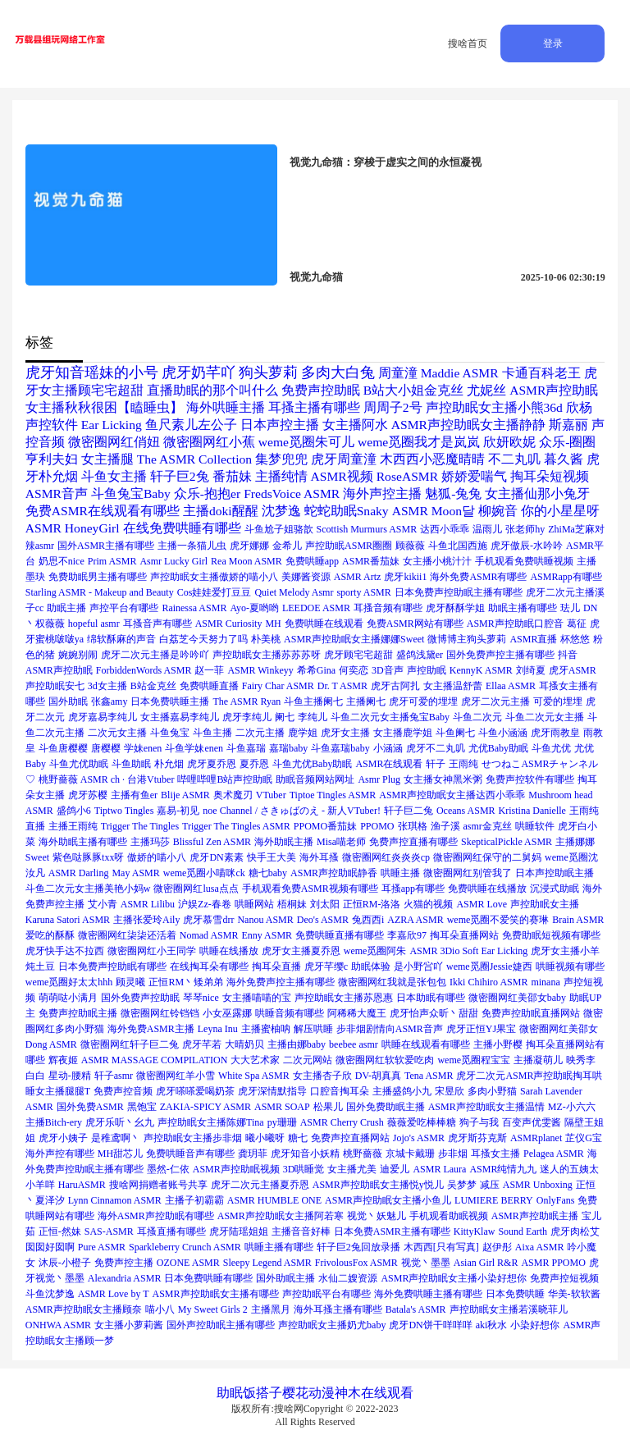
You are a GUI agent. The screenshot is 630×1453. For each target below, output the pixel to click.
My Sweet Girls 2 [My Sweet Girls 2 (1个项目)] (213, 1309)
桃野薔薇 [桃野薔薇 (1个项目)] (362, 1153)
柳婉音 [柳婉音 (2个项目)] (498, 511)
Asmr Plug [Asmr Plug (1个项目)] (379, 779)
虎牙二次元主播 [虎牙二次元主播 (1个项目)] (495, 701)
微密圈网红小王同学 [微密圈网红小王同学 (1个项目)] (151, 951)
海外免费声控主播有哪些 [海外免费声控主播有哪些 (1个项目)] (280, 982)
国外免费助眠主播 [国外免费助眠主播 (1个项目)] (385, 1107)
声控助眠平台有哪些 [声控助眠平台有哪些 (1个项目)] (326, 1294)
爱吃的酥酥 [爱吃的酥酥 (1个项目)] (50, 935)
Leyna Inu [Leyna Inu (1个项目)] (218, 1029)
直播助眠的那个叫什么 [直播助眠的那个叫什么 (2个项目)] (212, 390)
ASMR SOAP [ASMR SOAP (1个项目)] (282, 1107)
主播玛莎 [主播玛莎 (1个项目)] (150, 842)
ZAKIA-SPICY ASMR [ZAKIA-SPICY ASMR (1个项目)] (205, 1107)
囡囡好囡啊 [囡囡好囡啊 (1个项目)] (50, 1247)
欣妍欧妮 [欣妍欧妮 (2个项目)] (509, 442)
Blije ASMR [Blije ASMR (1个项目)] (185, 795)
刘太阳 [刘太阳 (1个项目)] (325, 904)
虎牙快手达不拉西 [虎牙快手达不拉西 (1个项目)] (64, 951)
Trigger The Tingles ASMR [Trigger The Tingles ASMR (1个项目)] (236, 826)
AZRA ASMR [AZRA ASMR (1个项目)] (415, 919)
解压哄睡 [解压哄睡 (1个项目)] (313, 1029)
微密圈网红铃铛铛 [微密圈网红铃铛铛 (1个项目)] (160, 1013)
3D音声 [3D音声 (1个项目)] (388, 670)
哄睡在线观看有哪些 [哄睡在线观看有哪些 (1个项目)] (425, 1044)
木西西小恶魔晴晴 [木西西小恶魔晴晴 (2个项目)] (432, 459)
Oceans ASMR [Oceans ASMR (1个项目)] (465, 810)
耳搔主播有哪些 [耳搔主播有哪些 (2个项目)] (314, 407)
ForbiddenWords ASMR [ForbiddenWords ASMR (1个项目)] (144, 670)
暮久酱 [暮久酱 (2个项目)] (563, 459)
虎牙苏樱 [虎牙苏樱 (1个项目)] (87, 795)
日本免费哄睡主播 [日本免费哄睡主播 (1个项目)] (169, 701)
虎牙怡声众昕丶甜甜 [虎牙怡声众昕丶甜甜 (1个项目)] (434, 1013)
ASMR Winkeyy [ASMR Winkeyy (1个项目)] (260, 670)
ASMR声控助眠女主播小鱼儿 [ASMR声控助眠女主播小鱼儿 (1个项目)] (388, 1200)
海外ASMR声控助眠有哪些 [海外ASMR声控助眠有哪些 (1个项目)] (156, 1216)
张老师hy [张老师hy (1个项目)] (525, 529)
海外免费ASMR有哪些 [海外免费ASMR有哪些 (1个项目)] (478, 577)
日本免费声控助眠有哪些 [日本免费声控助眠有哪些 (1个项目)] (112, 966)
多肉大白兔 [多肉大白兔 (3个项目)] (338, 372)
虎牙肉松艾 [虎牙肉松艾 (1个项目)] (575, 1231)
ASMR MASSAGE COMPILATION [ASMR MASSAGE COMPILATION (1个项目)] (154, 1060)
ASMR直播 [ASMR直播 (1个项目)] (533, 639)
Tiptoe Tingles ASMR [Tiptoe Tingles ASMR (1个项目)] (333, 795)
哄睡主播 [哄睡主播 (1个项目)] (400, 873)
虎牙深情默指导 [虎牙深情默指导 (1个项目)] (272, 1091)
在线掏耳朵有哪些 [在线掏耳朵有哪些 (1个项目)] (209, 966)
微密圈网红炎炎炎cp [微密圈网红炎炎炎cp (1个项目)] (386, 857)
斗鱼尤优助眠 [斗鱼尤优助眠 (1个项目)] (78, 764)
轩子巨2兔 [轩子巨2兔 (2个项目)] (179, 476)
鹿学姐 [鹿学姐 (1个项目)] (302, 732)
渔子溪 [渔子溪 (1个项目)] (445, 826)
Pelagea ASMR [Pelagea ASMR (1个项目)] (553, 1153)
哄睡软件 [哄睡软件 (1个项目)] (535, 826)
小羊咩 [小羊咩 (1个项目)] (40, 1184)
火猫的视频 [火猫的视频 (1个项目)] (428, 904)
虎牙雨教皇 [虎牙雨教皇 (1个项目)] (555, 732)
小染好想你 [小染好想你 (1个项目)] (534, 1325)
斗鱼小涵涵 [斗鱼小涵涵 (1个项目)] (502, 732)
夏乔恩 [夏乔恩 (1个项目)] (254, 764)
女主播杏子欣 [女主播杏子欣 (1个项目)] (322, 1075)
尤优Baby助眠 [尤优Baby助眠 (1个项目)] (498, 748)
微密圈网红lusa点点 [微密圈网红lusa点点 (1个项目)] (195, 888)
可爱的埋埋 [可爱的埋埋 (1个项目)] (557, 701)
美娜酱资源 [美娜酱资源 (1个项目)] (306, 577)
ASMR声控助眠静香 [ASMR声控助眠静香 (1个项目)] (333, 873)
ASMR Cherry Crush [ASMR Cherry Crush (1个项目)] (342, 1122)
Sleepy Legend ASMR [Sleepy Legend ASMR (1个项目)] (267, 1262)
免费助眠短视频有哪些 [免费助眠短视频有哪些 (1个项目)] (551, 935)
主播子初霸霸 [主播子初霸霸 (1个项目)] (194, 1200)
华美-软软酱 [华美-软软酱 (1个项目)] (574, 1294)
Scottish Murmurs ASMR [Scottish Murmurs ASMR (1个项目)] (367, 529)
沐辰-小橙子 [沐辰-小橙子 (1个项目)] (65, 1262)
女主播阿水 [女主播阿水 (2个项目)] (355, 425)
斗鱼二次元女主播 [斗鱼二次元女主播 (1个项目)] (544, 717)
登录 (553, 43)
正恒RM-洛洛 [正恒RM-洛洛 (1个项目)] (372, 904)
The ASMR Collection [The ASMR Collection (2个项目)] (194, 459)
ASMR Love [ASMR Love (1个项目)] (481, 904)
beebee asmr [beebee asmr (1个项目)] (353, 1044)
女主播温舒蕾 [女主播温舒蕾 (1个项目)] (452, 686)
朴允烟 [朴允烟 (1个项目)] (169, 764)
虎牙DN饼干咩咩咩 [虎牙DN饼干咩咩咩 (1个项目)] (430, 1325)
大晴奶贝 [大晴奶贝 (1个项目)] (244, 1044)
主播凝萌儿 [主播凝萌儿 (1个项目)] (538, 1060)
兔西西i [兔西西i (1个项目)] (368, 919)
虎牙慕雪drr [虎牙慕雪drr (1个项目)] (208, 919)
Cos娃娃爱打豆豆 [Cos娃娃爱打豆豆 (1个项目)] (214, 592)
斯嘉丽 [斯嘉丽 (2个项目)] (568, 425)
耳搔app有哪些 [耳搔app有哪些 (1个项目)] (413, 888)
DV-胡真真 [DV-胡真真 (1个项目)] (378, 1075)
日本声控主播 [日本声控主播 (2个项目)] (279, 425)
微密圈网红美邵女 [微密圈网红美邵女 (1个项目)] (558, 1029)
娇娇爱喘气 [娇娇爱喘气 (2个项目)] (474, 476)
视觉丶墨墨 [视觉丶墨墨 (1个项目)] (425, 1262)
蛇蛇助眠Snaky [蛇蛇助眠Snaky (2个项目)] (346, 511)
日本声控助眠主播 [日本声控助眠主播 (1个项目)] (554, 873)
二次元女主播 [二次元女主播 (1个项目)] (117, 732)
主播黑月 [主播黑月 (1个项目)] (270, 1309)
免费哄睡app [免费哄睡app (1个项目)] (312, 561)
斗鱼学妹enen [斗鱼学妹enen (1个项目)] (194, 748)
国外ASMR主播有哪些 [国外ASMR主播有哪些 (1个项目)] (105, 545)
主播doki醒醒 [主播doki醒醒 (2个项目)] (220, 511)
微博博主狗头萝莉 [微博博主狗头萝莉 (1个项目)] (466, 639)
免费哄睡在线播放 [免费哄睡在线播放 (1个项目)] (487, 888)
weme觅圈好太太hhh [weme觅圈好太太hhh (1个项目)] (69, 982)
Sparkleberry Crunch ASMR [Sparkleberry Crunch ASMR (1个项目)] (185, 1247)
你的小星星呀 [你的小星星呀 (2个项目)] (560, 511)
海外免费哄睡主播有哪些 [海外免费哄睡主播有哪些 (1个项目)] (428, 1294)
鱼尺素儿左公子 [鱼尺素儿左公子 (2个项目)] (191, 425)
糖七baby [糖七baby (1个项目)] (268, 873)
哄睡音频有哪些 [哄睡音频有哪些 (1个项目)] (289, 1013)
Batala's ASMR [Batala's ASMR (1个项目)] (416, 1309)
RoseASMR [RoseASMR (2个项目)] (407, 476)
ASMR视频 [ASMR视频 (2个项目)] (342, 476)
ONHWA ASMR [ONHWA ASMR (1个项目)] (58, 1325)
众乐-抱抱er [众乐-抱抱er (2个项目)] (207, 493)
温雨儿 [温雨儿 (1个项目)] (487, 529)
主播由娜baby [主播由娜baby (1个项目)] (296, 1044)
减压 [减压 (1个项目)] (490, 1184)
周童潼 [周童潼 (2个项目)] (398, 373)
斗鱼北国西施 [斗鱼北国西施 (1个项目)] (457, 545)
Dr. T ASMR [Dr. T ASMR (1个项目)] (342, 686)
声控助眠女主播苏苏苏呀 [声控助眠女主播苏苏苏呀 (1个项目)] (266, 654)
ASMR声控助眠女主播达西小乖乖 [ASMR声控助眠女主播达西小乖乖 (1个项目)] (452, 795)
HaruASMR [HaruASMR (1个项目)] (82, 1184)
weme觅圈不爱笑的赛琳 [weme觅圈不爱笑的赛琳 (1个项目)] (498, 919)
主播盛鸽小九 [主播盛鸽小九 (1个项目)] (401, 1091)
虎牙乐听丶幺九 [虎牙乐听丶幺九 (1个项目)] (119, 1122)
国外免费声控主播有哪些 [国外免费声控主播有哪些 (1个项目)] (500, 654)
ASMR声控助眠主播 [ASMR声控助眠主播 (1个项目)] (534, 1216)
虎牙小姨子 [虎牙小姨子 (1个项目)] (63, 1138)
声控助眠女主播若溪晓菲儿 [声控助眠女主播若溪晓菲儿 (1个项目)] (509, 1309)
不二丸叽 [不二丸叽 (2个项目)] (514, 459)
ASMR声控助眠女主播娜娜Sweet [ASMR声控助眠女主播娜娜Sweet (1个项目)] (354, 639)
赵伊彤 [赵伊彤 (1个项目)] (497, 1247)
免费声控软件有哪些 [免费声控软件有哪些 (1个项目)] (530, 779)
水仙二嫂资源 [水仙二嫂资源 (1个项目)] (347, 1278)
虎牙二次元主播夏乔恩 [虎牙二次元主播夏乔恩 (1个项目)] (260, 1184)
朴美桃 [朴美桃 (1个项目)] (266, 639)
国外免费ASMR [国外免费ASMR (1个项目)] (90, 1107)
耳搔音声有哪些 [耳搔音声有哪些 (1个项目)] (157, 623)
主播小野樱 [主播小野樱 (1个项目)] (498, 1044)
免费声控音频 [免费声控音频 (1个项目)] (123, 1091)
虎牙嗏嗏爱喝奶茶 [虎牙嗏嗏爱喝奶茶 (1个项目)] (195, 1091)
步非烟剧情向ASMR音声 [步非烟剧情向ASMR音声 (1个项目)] (389, 1029)
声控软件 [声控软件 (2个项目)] (51, 425)
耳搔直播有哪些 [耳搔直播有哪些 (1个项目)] (171, 1231)
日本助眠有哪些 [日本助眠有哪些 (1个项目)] (430, 997)
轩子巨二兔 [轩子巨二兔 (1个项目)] (408, 810)
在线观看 (387, 1393)
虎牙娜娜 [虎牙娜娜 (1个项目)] (249, 545)
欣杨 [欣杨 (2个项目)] (579, 407)
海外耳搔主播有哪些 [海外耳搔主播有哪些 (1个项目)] (338, 1309)
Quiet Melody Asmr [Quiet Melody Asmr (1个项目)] (293, 592)
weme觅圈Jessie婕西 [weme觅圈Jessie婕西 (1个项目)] (489, 966)
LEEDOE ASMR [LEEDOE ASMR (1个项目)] (316, 608)
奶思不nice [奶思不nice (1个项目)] (61, 561)
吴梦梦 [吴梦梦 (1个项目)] (462, 1184)
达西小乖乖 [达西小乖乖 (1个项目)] (444, 529)
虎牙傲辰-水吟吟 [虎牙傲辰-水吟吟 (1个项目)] (527, 545)
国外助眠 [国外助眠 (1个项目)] (68, 701)
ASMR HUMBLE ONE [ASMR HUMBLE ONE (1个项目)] (274, 1200)
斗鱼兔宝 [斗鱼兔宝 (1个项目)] (169, 732)
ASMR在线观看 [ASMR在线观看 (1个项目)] (388, 764)
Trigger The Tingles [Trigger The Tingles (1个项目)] (140, 826)
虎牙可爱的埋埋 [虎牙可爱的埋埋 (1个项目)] (423, 701)
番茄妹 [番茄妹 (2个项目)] (232, 476)
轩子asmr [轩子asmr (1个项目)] (113, 1075)
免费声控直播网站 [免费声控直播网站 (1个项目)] (350, 1138)
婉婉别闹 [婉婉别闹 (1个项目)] (78, 654)
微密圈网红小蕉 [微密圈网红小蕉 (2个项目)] (209, 442)
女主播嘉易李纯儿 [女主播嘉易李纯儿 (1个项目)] (179, 717)
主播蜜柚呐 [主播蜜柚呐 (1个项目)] (265, 1029)
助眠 (230, 1393)
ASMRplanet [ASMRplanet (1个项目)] (536, 1138)
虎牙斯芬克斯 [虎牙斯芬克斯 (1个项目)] (477, 1138)
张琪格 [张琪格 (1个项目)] (412, 826)
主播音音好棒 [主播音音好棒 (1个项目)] (301, 1231)
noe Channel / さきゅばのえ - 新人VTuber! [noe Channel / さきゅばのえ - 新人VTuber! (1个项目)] (292, 810)
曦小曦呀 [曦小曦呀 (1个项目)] (265, 1138)
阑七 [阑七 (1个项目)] (284, 717)
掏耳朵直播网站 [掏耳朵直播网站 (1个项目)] (464, 935)
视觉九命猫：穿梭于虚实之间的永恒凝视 (386, 162)
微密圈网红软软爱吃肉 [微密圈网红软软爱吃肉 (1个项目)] (385, 1060)
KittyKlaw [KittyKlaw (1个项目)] (474, 1231)
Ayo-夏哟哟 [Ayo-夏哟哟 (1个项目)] (254, 608)
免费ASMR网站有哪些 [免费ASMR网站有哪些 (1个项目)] (415, 623)
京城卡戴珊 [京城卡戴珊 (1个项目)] (410, 1153)
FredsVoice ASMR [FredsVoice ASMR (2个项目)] (292, 493)
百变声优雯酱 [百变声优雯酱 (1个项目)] (531, 1122)
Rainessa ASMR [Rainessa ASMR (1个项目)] (194, 608)
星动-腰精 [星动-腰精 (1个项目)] (69, 1075)
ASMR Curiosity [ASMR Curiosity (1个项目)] (228, 623)
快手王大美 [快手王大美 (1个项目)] (271, 857)
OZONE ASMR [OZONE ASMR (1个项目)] (188, 1262)
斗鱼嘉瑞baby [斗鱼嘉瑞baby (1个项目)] (340, 748)
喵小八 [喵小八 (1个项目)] (160, 1309)
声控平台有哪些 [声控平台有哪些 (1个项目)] (123, 608)
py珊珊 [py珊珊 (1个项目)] (282, 1122)
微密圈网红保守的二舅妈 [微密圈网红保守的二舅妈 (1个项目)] (487, 857)
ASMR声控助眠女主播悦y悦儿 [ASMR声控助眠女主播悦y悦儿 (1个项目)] (378, 1184)
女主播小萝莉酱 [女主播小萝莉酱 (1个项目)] (128, 1325)
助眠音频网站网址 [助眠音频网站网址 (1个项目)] (315, 779)
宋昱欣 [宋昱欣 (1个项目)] (449, 1091)
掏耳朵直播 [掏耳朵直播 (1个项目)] (276, 966)
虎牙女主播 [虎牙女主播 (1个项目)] (345, 732)
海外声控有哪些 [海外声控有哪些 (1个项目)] (59, 1153)
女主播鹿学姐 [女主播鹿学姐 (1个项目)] (402, 732)
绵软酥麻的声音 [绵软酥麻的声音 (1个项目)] (121, 639)
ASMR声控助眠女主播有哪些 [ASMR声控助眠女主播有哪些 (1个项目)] (216, 1294)
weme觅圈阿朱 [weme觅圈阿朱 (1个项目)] (375, 951)
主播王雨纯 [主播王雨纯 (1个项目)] (73, 826)
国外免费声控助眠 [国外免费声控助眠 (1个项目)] (140, 997)
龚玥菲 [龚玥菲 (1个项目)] (252, 1153)
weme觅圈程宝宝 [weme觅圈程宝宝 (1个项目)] (473, 1060)
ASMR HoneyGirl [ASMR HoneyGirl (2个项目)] (72, 528)
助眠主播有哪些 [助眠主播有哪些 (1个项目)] (522, 608)
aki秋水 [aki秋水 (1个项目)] (492, 1325)
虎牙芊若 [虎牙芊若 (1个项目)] (201, 1044)
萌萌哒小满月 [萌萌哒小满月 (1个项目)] (68, 997)
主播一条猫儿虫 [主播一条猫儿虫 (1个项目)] (192, 545)
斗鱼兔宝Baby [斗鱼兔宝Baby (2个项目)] (131, 493)
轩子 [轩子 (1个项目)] (435, 764)
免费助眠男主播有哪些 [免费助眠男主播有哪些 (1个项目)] (97, 577)
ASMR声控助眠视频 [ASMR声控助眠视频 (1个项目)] (236, 1169)
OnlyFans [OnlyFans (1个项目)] (555, 1200)
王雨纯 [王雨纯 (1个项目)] (463, 764)
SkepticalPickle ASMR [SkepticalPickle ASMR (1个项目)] (506, 842)
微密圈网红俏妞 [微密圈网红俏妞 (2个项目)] (114, 442)
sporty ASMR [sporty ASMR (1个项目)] (363, 592)
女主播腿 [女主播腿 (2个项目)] (107, 459)
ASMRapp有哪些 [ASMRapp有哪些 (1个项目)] (565, 577)
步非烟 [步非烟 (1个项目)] (453, 1153)
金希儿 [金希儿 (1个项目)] (287, 545)
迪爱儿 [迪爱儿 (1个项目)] (394, 1169)
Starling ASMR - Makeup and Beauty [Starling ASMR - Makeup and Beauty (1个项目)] (99, 592)
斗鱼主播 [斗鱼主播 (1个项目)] (212, 732)
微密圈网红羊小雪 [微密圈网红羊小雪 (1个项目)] (175, 1075)
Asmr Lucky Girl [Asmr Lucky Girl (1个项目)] (173, 561)
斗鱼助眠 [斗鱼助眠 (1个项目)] (131, 764)
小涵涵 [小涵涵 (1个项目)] (388, 748)
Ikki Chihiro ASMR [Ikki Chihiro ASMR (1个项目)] (488, 982)
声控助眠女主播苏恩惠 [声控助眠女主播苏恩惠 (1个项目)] (343, 997)
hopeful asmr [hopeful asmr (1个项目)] (94, 623)
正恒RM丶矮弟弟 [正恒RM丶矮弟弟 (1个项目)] (185, 982)
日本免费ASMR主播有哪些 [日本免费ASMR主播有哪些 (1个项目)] (392, 1231)
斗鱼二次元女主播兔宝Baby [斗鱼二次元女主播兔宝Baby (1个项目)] (390, 717)
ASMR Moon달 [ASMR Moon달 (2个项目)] (433, 511)
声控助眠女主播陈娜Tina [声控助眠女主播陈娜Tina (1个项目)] (211, 1122)
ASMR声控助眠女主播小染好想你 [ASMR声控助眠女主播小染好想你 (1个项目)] (454, 1278)
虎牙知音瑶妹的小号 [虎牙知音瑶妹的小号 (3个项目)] (91, 372)
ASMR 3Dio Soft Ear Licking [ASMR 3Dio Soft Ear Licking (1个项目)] (468, 951)
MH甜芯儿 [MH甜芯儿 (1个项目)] (120, 1153)
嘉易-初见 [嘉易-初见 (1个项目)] (178, 810)
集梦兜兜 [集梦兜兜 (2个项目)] (281, 459)
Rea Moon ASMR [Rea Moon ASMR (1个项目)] (246, 561)
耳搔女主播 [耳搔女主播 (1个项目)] (495, 1153)
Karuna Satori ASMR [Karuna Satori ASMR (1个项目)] (67, 919)
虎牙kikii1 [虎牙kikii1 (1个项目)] (405, 577)
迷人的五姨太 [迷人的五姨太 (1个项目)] (569, 1169)
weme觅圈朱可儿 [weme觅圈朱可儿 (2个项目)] (306, 442)
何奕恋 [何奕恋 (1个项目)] (353, 670)
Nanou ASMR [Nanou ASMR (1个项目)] (265, 919)
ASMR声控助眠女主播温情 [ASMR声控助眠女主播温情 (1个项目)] (486, 1107)
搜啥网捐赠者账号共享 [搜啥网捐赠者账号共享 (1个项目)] (158, 1184)
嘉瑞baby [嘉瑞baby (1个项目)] (288, 748)
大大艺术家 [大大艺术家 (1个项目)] (255, 1060)
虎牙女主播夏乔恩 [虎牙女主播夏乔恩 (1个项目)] (301, 951)
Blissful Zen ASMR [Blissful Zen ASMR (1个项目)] (212, 842)
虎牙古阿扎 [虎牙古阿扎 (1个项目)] (395, 686)
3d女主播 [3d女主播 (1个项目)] (107, 686)
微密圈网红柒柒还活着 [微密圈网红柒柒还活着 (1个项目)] (127, 935)
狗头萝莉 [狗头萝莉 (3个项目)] (268, 372)
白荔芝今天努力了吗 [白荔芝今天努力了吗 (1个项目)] (203, 639)
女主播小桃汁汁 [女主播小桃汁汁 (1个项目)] (437, 561)
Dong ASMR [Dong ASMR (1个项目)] (51, 1044)
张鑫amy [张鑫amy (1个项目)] (109, 701)
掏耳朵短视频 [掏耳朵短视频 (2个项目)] (549, 476)
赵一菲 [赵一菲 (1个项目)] (209, 670)
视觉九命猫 (316, 277)
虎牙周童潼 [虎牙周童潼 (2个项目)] (344, 459)
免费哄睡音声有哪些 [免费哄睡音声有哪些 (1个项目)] (190, 1153)
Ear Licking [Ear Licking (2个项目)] (111, 425)
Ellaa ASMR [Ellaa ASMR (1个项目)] (511, 686)
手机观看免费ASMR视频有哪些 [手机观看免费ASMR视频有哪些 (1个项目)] (310, 888)
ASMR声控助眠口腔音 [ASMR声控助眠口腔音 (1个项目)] (515, 623)
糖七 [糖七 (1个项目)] (298, 1138)
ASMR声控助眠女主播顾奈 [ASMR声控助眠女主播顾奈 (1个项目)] (83, 1309)
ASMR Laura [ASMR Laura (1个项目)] (439, 1169)
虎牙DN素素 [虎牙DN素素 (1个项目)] (216, 857)
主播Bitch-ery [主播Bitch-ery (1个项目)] (53, 1122)
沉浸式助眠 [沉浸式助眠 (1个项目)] (554, 888)
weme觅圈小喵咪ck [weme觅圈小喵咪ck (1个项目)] (204, 873)
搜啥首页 (467, 43)
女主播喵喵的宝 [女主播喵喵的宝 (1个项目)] (256, 997)
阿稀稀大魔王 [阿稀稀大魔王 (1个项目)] (356, 1013)
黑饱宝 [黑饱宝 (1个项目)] (142, 1107)
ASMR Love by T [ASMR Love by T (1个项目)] (113, 1294)
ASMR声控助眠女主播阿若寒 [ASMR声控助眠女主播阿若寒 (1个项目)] (280, 1216)
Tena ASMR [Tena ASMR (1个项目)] (429, 1075)
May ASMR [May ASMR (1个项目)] (135, 873)
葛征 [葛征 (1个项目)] (577, 623)
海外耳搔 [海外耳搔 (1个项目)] (319, 857)
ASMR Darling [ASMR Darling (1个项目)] (78, 873)
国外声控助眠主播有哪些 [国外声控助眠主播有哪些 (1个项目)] (221, 1325)
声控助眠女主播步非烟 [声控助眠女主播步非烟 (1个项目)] (193, 1138)
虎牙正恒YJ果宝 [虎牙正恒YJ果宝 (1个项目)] (481, 1029)
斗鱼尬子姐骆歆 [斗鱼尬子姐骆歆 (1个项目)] (278, 529)
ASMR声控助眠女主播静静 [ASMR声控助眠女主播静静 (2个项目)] (468, 425)
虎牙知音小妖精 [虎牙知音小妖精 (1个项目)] (305, 1153)
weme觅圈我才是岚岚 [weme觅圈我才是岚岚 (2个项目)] (419, 442)
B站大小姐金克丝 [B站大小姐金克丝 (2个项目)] (413, 390)
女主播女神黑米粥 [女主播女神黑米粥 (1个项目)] (443, 779)
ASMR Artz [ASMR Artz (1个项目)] (357, 577)
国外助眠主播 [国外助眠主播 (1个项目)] (285, 1278)
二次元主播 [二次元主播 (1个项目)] (260, 732)
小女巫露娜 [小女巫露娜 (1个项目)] (227, 1013)
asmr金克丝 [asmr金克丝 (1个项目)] (487, 826)
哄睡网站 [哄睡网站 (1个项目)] (254, 904)
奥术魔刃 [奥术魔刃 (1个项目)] (233, 795)
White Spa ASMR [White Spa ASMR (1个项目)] (254, 1075)
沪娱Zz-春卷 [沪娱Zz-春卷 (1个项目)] (204, 904)
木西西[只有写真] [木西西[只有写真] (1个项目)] (441, 1247)
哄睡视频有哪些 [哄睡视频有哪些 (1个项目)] (570, 966)
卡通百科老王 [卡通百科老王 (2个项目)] (541, 373)
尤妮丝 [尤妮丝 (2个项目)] (486, 390)
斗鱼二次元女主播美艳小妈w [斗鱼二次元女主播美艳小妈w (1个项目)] (88, 888)
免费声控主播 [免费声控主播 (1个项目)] (123, 1262)
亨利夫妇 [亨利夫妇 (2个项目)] (51, 459)
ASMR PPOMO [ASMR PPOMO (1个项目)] (553, 1262)
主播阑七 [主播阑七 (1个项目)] (366, 701)
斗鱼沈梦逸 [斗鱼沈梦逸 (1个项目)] (50, 1294)
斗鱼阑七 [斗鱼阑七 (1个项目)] (455, 732)
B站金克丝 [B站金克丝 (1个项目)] (153, 686)
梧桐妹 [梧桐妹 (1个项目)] (292, 904)
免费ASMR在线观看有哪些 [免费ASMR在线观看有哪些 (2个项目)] (102, 511)
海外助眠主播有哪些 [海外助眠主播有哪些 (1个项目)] (83, 842)
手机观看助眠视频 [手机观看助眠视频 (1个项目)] (448, 1216)
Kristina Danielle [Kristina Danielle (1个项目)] (532, 810)
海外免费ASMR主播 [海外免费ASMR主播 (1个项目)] (150, 1029)
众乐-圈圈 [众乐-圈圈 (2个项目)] (567, 442)
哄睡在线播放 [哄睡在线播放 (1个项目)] (228, 951)
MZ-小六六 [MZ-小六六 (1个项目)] (572, 1107)
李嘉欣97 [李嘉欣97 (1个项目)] (407, 935)
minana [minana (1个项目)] (545, 982)
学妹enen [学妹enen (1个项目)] (143, 748)
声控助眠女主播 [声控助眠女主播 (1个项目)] (544, 904)
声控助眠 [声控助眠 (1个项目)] (426, 670)
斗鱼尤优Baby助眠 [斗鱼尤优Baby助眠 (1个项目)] (312, 764)
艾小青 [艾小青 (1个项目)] (102, 904)
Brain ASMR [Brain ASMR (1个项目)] (578, 919)
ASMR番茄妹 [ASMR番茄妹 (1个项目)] (370, 561)
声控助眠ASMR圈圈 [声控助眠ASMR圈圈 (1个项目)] (348, 545)
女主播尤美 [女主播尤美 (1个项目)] (352, 1169)
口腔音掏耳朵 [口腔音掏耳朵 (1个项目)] (339, 1091)
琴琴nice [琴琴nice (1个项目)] (201, 997)
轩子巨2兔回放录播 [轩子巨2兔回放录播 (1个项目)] (358, 1247)
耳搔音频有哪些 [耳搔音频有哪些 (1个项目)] (388, 608)
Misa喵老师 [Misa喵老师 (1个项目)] (341, 842)
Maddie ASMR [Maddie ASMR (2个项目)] (460, 373)
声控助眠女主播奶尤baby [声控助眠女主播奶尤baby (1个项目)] (332, 1325)
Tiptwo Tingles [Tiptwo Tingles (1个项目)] (124, 810)
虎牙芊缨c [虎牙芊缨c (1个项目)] (326, 966)
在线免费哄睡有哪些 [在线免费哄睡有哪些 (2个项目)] (182, 528)
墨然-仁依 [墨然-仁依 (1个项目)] (168, 1169)
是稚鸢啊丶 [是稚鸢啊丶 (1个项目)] (115, 1138)
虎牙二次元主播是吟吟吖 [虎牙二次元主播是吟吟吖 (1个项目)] (155, 654)
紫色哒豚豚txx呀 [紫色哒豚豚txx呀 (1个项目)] (88, 857)
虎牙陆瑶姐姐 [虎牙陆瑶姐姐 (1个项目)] (238, 1231)
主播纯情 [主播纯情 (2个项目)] (281, 476)
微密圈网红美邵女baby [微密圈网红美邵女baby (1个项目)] (517, 997)
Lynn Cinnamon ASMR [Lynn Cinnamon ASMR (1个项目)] (115, 1200)
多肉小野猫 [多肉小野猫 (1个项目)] (492, 1091)
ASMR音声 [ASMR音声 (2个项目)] (56, 493)
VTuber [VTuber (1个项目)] (271, 795)
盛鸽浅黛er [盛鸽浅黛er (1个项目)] (419, 654)
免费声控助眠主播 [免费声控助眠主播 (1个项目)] (78, 1013)
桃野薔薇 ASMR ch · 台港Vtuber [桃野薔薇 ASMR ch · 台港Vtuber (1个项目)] (107, 779)
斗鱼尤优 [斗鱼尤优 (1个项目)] (551, 748)
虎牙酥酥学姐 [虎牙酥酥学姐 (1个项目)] (455, 608)
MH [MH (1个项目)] (273, 623)
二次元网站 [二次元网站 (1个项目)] (307, 1060)
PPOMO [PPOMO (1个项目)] (377, 826)
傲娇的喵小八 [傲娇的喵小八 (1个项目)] (156, 857)
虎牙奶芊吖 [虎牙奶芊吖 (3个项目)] (198, 372)
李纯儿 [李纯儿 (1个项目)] (312, 717)
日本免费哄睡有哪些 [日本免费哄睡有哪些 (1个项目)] (208, 1278)
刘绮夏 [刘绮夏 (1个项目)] (531, 670)
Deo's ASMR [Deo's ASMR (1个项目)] (323, 919)
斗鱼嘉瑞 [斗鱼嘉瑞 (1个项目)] (246, 748)
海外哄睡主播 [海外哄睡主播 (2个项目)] (225, 407)
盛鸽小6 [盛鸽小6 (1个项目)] (74, 810)
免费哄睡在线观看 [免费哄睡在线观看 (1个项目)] (324, 623)
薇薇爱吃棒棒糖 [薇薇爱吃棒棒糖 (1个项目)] (421, 1122)
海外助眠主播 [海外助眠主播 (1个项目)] (283, 842)
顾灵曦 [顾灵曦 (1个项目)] (130, 982)
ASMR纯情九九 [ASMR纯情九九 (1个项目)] (502, 1169)
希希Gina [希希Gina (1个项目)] (316, 670)
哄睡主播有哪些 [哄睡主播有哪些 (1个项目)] (278, 1247)
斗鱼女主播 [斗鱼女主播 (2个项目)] (114, 476)
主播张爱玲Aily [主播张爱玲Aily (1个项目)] (146, 919)
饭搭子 (262, 1393)
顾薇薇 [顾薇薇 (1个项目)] (410, 545)
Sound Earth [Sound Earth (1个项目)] (522, 1231)
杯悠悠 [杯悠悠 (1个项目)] (575, 639)
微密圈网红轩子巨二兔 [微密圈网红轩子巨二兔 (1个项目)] (129, 1044)
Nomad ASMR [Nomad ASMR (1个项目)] (209, 935)
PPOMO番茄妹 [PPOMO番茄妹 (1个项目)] (325, 826)
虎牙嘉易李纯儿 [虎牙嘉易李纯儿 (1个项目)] (102, 717)
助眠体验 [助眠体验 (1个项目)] (370, 966)
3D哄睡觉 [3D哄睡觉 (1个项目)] (304, 1169)
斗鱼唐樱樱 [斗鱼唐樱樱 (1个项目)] (63, 748)
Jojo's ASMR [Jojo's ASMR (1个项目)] (419, 1138)
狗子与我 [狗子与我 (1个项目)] (479, 1122)
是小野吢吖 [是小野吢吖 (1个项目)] (418, 966)
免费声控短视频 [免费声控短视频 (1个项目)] (564, 1278)
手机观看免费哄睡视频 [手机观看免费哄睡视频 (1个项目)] (524, 561)
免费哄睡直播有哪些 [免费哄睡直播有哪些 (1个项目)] (339, 935)
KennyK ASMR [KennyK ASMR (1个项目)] (481, 670)
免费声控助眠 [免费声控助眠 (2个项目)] (320, 390)
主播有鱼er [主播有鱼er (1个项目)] (134, 795)
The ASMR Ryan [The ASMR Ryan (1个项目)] (246, 701)
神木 (348, 1393)
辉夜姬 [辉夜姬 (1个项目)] (63, 1060)
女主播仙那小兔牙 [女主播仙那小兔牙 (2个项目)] (537, 493)
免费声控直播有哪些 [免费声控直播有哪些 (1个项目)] (413, 842)
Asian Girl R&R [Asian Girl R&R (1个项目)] (486, 1262)
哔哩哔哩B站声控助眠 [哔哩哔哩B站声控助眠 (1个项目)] (224, 779)
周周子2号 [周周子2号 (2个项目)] (392, 407)
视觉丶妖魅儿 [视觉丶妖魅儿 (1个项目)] (376, 1216)
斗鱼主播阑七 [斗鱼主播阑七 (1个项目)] (313, 701)
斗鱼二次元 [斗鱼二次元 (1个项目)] (477, 717)
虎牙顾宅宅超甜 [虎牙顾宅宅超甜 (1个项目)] (358, 654)
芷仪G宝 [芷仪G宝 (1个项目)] (583, 1138)
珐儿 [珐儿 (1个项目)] (570, 608)
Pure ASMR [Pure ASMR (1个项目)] (102, 1247)
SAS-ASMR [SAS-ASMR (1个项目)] (109, 1231)
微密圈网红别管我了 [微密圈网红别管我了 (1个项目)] (467, 873)
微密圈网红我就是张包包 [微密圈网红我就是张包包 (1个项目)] (392, 982)
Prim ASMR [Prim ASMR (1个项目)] (112, 561)
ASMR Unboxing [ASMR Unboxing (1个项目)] (538, 1184)
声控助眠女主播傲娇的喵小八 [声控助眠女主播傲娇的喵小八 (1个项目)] (214, 577)
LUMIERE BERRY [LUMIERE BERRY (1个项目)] (493, 1200)
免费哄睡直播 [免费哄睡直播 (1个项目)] (209, 686)
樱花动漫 (308, 1393)
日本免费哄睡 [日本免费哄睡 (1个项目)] (515, 1294)
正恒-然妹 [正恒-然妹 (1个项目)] (60, 1231)
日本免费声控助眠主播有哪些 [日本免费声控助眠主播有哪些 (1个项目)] (459, 592)
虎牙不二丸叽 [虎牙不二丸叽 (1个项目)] (435, 748)
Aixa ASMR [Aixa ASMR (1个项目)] (539, 1247)
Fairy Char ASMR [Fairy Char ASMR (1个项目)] (278, 686)
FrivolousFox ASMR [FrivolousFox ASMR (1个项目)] (356, 1262)
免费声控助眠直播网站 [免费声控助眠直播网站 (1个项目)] (531, 1013)
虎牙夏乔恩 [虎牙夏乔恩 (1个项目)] (211, 764)
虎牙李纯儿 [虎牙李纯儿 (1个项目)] (247, 717)
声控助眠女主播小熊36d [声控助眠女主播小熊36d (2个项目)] (494, 407)
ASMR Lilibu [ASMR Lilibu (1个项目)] (148, 904)
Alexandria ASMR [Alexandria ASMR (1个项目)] (125, 1278)
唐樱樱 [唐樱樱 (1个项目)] (106, 748)
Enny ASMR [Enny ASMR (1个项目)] (266, 935)
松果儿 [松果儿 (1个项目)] (328, 1107)
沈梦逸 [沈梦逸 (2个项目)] (281, 511)
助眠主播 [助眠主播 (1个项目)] (66, 608)
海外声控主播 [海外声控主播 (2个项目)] (382, 493)
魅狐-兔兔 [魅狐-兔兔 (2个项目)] (453, 493)
